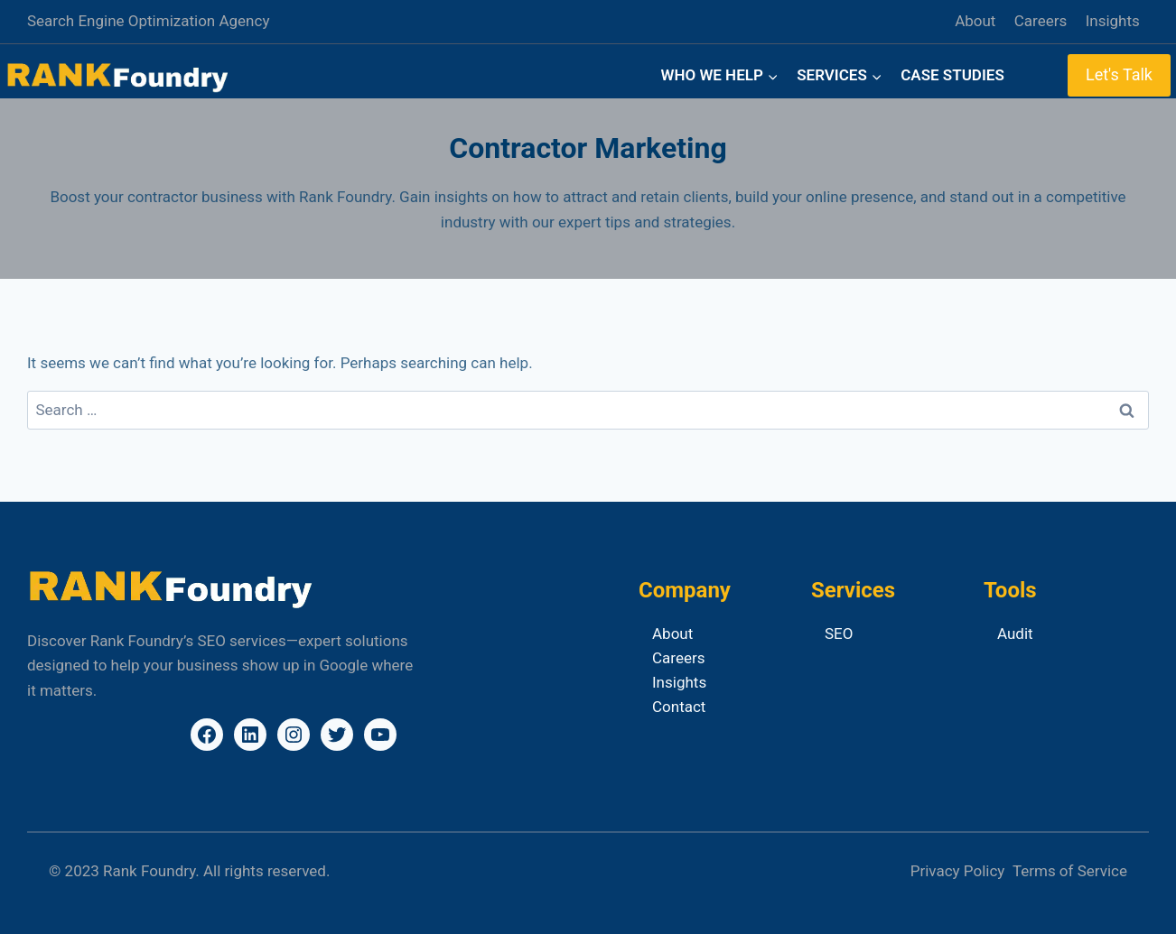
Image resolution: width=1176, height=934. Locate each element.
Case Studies (952, 75)
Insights (1113, 21)
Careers (1040, 21)
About (975, 21)
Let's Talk (1119, 74)
